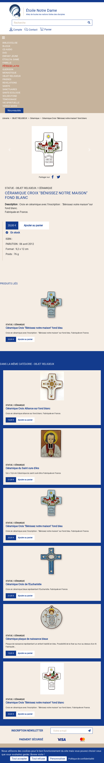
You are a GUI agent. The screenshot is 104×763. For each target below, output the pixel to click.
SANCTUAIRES (10, 89)
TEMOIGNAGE (10, 99)
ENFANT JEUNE (10, 56)
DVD (5, 52)
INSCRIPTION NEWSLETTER (27, 730)
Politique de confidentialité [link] (81, 758)
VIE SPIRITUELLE (11, 102)
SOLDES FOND (10, 96)
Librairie (5, 118)
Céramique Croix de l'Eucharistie (23, 584)
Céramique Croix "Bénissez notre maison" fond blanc (64, 118)
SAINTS (6, 86)
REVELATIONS (10, 82)
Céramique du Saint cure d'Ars (22, 468)
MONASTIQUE (9, 72)
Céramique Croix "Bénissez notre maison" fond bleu (34, 327)
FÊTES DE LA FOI (11, 66)
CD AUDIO (7, 49)
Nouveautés (14, 110)
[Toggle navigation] (4, 38)
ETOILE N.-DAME (11, 59)
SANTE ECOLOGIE (11, 92)
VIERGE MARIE (10, 106)
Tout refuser (38, 758)
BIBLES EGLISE (10, 42)
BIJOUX (6, 46)
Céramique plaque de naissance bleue (27, 638)
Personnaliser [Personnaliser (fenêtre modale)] (57, 758)
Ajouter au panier (33, 225)
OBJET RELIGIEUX (12, 76)
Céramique (34, 118)
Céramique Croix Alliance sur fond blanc (28, 408)
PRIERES (7, 79)
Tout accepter (19, 758)
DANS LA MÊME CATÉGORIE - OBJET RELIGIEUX (27, 364)
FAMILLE (7, 62)
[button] (9, 150)
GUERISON (8, 69)
